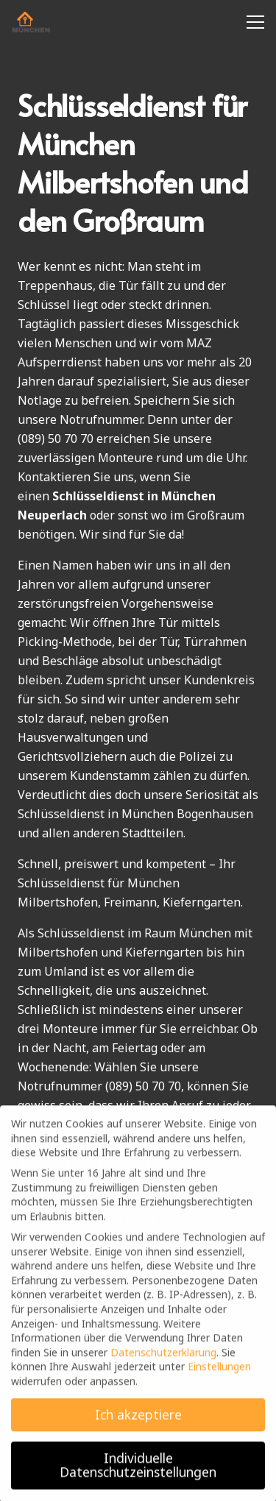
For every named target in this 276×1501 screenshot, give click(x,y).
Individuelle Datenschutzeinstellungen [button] (138, 1472)
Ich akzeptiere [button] (138, 1421)
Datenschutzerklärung (163, 1359)
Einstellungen (219, 1373)
